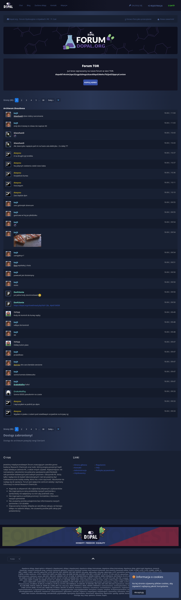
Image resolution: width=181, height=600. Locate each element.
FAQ (97, 467)
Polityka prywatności (105, 470)
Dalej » (50, 100)
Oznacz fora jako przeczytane (138, 19)
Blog (28, 5)
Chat (21, 5)
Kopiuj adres (90, 82)
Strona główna (80, 465)
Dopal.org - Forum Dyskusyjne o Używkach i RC (29, 19)
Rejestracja (156, 5)
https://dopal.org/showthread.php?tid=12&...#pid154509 (37, 305)
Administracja (80, 470)
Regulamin (101, 465)
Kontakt (53, 5)
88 (43, 100)
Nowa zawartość (167, 19)
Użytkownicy (80, 473)
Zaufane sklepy (40, 5)
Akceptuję (139, 592)
